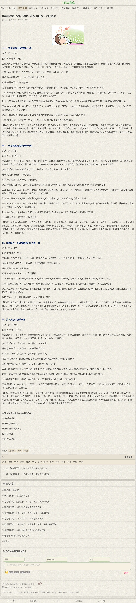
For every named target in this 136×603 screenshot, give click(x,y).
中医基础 (11, 8)
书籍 (75, 462)
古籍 (77, 592)
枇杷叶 (7, 541)
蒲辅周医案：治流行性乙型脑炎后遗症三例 (22, 507)
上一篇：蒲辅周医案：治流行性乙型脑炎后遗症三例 (24, 468)
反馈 (54, 592)
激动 (22, 572)
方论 (16, 462)
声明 (49, 592)
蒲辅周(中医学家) (11, 490)
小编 (5, 20)
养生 (63, 462)
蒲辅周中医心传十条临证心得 (17, 536)
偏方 (52, 462)
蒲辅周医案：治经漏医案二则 (17, 496)
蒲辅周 (11, 451)
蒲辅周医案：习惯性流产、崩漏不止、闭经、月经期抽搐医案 (30, 524)
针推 (46, 462)
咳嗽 (19, 451)
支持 (16, 572)
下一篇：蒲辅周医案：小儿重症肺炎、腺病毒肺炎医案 (25, 474)
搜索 (34, 601)
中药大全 (44, 8)
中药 (34, 462)
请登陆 (17, 551)
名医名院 (65, 8)
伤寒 (10, 462)
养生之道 (98, 8)
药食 (69, 462)
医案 (22, 462)
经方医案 (22, 8)
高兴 (11, 572)
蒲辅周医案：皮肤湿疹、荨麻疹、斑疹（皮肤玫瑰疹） (27, 502)
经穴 (40, 462)
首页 (3, 8)
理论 (4, 462)
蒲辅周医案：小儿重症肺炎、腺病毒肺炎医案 (23, 519)
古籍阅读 (109, 8)
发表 (126, 573)
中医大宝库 (7, 413)
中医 (81, 462)
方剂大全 (33, 8)
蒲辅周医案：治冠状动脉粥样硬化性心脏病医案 (24, 530)
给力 (27, 572)
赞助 (43, 592)
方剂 (28, 462)
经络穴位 (76, 8)
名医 (58, 462)
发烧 (26, 451)
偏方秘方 (54, 8)
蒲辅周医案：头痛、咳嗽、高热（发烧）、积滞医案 (26, 513)
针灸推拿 (87, 8)
